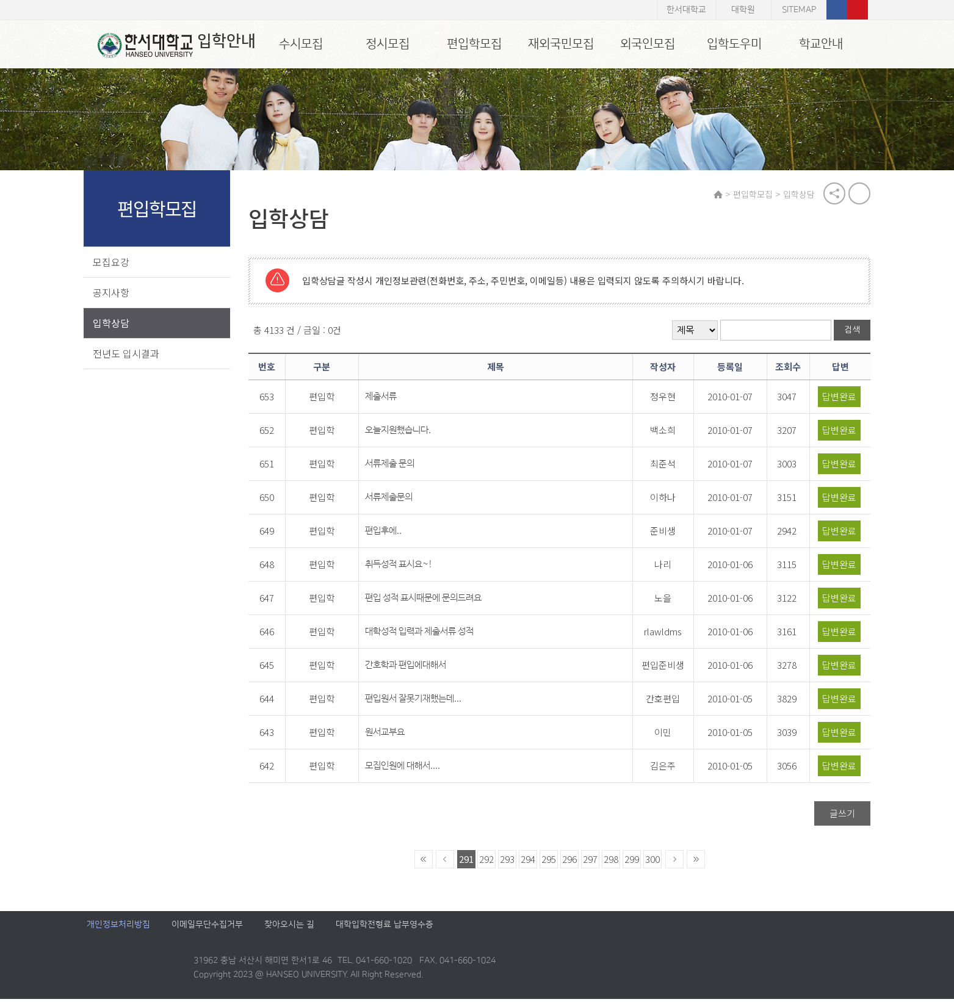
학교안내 (821, 44)
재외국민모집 (561, 44)
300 (655, 862)
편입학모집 (474, 44)
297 (593, 862)
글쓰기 (840, 816)
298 (614, 862)
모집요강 (114, 263)
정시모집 (388, 44)
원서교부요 (393, 735)
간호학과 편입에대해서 (414, 668)
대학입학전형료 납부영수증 (384, 927)
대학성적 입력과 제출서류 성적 (428, 634)
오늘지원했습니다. (406, 433)
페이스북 (836, 10)
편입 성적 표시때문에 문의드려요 (432, 601)
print (857, 195)
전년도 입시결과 (129, 355)
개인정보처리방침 (118, 927)
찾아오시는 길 (289, 927)
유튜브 (857, 10)
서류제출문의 (397, 500)
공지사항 (114, 294)
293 (510, 862)
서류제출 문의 (398, 466)
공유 (832, 195)
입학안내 (166, 45)
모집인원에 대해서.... (411, 768)
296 (572, 862)
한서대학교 (686, 10)
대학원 (743, 10)
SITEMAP (799, 10)
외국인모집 (647, 44)
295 (551, 862)
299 (634, 862)
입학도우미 (734, 44)
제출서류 (389, 399)
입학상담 (114, 324)
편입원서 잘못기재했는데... (422, 701)
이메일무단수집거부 (207, 927)
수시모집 (301, 44)
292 (489, 862)
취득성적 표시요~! (407, 567)
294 (531, 862)
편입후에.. (392, 533)
